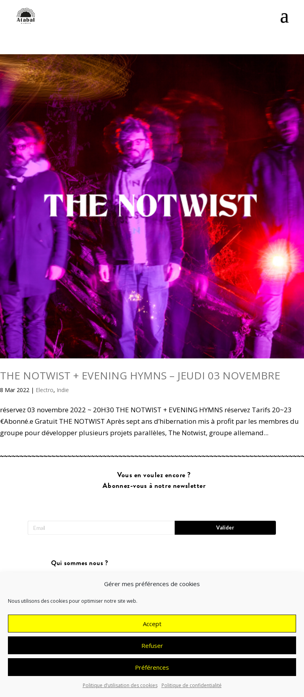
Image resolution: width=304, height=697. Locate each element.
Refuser (152, 649)
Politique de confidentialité (192, 689)
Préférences (152, 671)
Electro (44, 390)
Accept (152, 628)
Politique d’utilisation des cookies (120, 689)
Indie (63, 390)
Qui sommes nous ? (79, 563)
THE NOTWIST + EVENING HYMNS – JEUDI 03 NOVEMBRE (140, 375)
